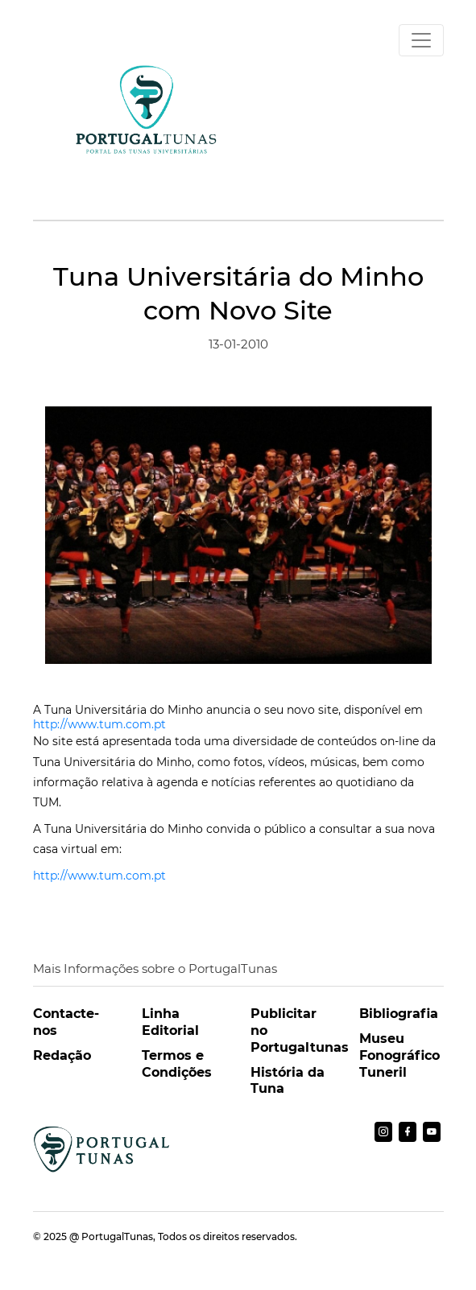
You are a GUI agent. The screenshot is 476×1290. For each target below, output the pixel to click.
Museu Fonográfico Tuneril (399, 1055)
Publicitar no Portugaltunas (292, 1030)
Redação (62, 1055)
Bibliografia (398, 1013)
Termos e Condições (177, 1064)
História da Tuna (287, 1081)
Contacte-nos (66, 1022)
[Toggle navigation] (421, 40)
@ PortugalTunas (111, 1236)
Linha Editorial (170, 1022)
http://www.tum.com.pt (99, 724)
